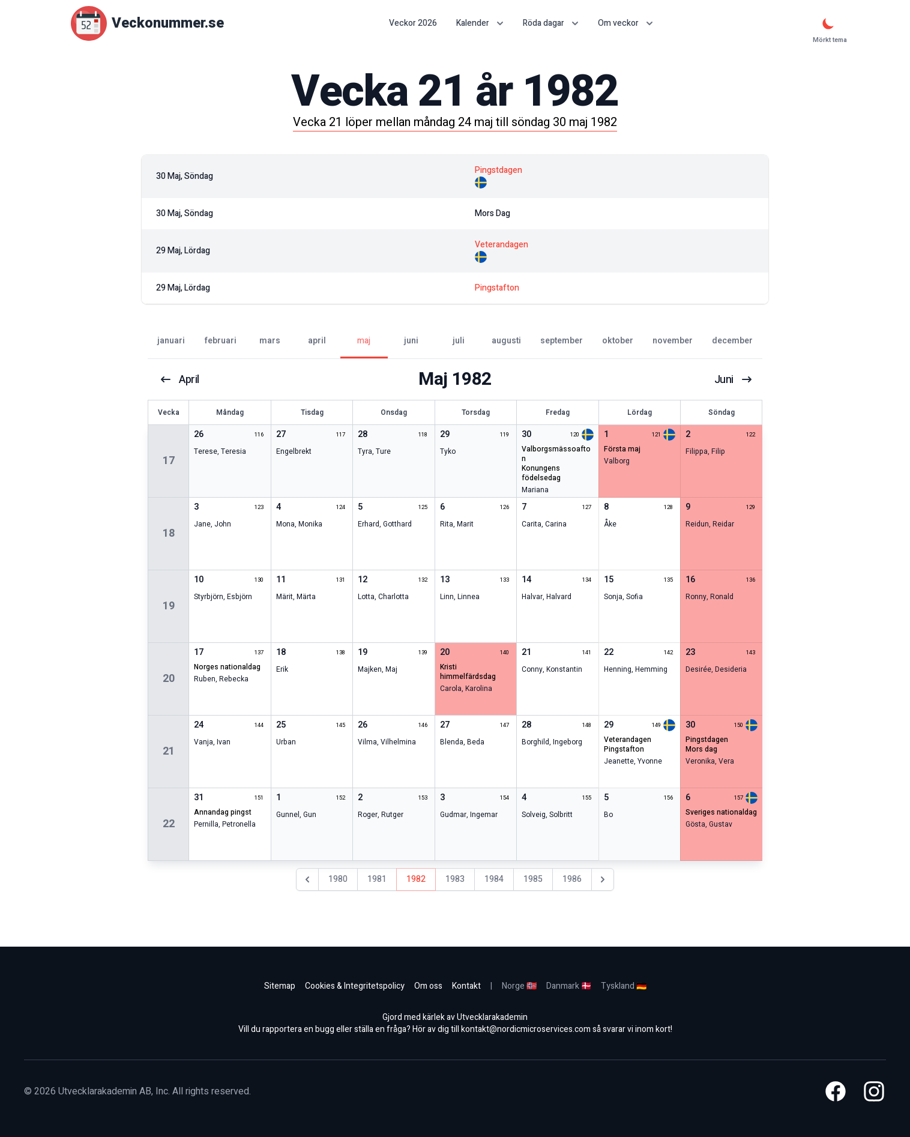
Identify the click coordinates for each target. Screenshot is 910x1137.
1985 (533, 879)
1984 (494, 879)
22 (169, 824)
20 (169, 679)
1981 (377, 879)
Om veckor (625, 23)
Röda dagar (551, 23)
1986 (572, 879)
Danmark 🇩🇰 (568, 986)
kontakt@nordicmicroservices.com (526, 1029)
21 (169, 751)
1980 (338, 879)
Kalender (480, 23)
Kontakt (466, 986)
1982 (416, 879)
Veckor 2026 (413, 23)
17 (169, 461)
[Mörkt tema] (828, 23)
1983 (455, 879)
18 (169, 533)
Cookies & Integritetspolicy (355, 986)
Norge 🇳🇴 (519, 986)
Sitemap (279, 986)
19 (169, 606)
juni (732, 379)
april (181, 379)
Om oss (428, 986)
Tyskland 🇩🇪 (623, 986)
